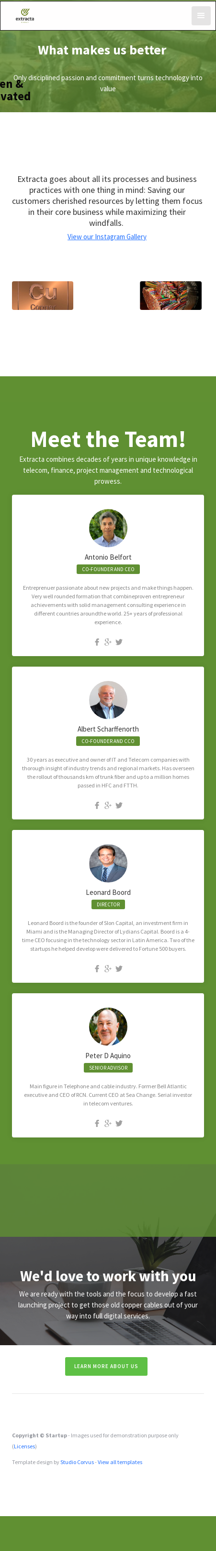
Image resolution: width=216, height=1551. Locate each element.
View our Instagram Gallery (107, 236)
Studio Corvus (77, 1462)
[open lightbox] (42, 295)
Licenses (24, 1446)
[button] (201, 15)
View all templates (120, 1462)
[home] (25, 14)
